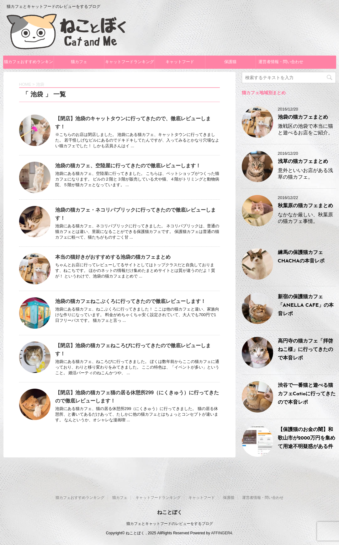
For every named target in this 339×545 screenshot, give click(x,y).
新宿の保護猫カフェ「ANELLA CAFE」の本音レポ (306, 305)
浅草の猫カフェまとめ (303, 161)
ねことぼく (169, 512)
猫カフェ (79, 62)
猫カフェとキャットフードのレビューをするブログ (169, 523)
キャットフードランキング (129, 62)
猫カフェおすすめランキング (28, 64)
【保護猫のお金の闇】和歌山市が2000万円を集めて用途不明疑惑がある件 (306, 438)
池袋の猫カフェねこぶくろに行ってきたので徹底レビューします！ (130, 301)
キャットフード (180, 62)
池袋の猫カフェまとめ (303, 117)
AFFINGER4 (221, 533)
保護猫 (230, 62)
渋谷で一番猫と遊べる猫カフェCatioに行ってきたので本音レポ (307, 394)
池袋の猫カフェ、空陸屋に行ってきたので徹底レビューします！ (128, 165)
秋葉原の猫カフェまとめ (305, 205)
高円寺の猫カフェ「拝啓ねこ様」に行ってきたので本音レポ (305, 350)
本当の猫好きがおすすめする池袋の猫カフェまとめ (113, 257)
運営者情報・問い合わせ (280, 62)
